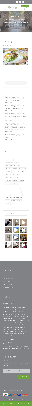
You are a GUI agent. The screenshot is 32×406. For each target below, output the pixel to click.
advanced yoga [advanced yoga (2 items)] (10, 157)
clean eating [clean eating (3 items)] (9, 165)
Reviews (11, 2)
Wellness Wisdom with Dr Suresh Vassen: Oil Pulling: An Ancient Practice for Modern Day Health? (15, 107)
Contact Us (6, 290)
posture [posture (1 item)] (19, 191)
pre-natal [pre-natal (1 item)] (8, 194)
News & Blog (21, 19)
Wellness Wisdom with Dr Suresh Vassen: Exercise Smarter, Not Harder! (15, 136)
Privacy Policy (24, 390)
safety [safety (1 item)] (7, 197)
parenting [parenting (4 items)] (23, 189)
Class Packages (7, 281)
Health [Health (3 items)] (23, 171)
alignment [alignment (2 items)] (17, 157)
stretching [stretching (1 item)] (19, 197)
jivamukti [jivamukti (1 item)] (17, 177)
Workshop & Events (8, 284)
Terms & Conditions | (15, 390)
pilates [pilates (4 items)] (7, 191)
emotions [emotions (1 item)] (8, 171)
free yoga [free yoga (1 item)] (18, 171)
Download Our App (24, 404)
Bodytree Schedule (8, 278)
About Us (5, 275)
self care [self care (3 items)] (12, 197)
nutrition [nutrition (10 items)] (8, 189)
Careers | (7, 390)
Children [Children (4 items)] (16, 162)
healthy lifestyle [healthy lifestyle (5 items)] (10, 177)
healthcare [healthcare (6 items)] (8, 174)
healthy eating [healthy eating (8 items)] (16, 174)
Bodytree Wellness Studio (9, 19)
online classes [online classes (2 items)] (15, 189)
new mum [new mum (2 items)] (20, 186)
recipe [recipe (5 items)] (20, 194)
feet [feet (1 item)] (13, 171)
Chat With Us (8, 404)
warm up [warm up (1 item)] (13, 200)
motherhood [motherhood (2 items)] (9, 186)
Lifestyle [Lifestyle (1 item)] (22, 180)
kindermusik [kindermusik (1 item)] (15, 180)
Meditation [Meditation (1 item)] (8, 183)
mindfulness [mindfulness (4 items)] (16, 183)
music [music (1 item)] (15, 186)
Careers (5, 294)
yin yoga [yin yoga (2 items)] (8, 203)
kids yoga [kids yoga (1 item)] (8, 180)
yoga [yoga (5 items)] (13, 203)
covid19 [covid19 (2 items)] (15, 168)
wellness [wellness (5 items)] (19, 200)
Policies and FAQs (8, 287)
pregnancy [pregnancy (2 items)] (14, 194)
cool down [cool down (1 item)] (9, 168)
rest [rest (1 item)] (24, 194)
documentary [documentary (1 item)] (22, 168)
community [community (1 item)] (16, 165)
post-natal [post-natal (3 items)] (13, 191)
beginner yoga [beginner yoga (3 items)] (9, 159)
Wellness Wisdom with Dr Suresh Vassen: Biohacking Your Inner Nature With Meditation (15, 99)
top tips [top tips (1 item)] (8, 200)
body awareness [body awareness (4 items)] (19, 159)
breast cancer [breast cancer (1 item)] (9, 162)
